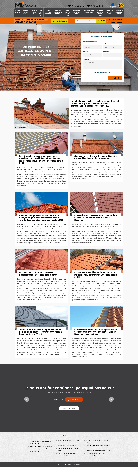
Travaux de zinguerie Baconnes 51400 (41, 446)
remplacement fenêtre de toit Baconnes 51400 (67, 455)
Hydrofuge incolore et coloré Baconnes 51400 (98, 447)
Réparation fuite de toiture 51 (25, 12)
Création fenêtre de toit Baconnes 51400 (68, 450)
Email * (85, 51)
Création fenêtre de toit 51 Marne (67, 13)
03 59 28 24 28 (77, 5)
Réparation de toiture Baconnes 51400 (98, 451)
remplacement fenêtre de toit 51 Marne (76, 12)
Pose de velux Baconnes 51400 (67, 446)
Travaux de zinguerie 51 (34, 12)
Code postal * (107, 44)
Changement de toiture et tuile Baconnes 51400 (95, 455)
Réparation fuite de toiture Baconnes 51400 (69, 442)
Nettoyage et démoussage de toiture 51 (58, 12)
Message (86, 59)
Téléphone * (107, 51)
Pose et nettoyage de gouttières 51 (48, 12)
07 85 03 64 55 (96, 5)
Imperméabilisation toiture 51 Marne (89, 11)
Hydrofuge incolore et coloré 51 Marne (100, 13)
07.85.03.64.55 (75, 399)
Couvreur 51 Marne (17, 11)
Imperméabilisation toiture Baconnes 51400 (97, 442)
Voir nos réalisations (59, 21)
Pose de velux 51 (40, 13)
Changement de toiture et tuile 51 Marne (119, 12)
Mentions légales (74, 464)
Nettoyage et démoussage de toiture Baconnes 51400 (41, 442)
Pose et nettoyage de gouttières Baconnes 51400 (39, 450)
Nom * (85, 44)
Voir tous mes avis (69, 408)
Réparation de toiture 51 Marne (109, 12)
